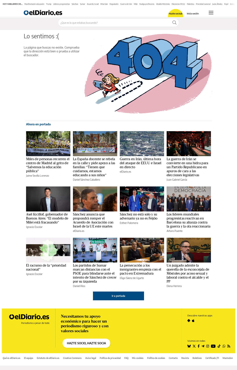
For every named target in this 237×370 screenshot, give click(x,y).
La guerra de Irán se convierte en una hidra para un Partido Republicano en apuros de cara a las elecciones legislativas (187, 167)
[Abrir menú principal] (211, 12)
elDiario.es (125, 171)
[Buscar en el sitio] (114, 22)
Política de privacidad (110, 358)
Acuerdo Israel (93, 4)
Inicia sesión (193, 14)
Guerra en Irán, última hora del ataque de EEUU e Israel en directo (141, 163)
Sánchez (75, 4)
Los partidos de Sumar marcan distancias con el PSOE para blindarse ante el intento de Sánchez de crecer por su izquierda (94, 273)
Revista (185, 358)
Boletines (197, 358)
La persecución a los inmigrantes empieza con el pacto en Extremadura (140, 269)
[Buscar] (174, 22)
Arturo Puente (174, 230)
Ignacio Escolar (34, 226)
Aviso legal (90, 358)
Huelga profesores (146, 4)
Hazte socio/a (175, 14)
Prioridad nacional (203, 4)
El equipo (28, 358)
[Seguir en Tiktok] (219, 346)
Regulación (114, 4)
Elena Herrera (174, 286)
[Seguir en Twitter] (194, 346)
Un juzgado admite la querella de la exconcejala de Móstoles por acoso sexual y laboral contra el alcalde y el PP (188, 273)
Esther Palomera (129, 222)
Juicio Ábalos (217, 4)
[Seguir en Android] (188, 320)
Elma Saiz (104, 4)
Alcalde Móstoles (163, 4)
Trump (48, 4)
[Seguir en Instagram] (207, 346)
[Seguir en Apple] (193, 320)
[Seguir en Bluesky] (189, 346)
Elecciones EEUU (178, 4)
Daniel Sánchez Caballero (86, 179)
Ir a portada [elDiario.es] (118, 295)
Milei (135, 4)
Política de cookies (156, 358)
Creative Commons (72, 358)
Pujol (226, 4)
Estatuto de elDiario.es (48, 358)
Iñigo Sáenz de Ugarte (132, 278)
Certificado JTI (212, 358)
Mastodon (228, 358)
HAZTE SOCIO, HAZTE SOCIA (86, 343)
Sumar (82, 4)
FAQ (126, 358)
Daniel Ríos (79, 286)
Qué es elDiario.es (11, 358)
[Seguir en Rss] (228, 346)
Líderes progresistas (61, 4)
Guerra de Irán (126, 4)
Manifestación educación (34, 4)
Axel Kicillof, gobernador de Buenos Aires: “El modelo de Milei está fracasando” (47, 218)
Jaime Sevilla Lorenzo (37, 175)
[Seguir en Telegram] (202, 346)
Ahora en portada (38, 124)
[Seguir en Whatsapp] (224, 346)
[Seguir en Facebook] (199, 346)
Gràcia (232, 4)
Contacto (173, 358)
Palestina (190, 4)
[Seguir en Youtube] (213, 346)
